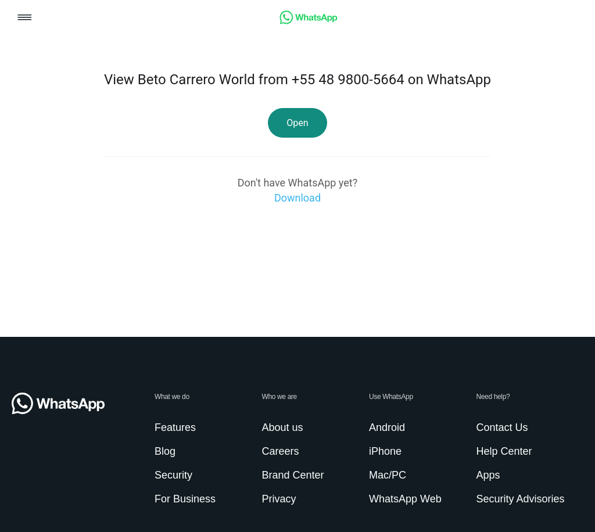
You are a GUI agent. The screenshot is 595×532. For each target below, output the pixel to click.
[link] (308, 21)
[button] (24, 18)
